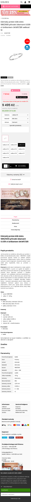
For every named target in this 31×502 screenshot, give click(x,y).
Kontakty (18, 408)
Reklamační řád (20, 412)
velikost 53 (14, 149)
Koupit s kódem (22, 97)
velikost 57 (22, 153)
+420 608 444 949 (16, 454)
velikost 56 (14, 153)
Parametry (15, 220)
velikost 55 (6, 153)
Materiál (7, 118)
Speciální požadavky (15, 125)
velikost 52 (6, 149)
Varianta (6, 115)
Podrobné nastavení (7, 494)
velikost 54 (22, 149)
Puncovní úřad (6, 410)
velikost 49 (6, 145)
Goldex (8, 35)
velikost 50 (14, 145)
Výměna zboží (6, 408)
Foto (15, 226)
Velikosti (4, 407)
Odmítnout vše (15, 498)
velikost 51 (21, 145)
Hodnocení (15, 223)
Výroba (4, 412)
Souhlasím (4, 490)
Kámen (7, 122)
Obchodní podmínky (21, 410)
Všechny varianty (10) (15, 175)
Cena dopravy (15, 230)
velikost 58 (6, 157)
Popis (15, 217)
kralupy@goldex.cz (7, 452)
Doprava (18, 407)
